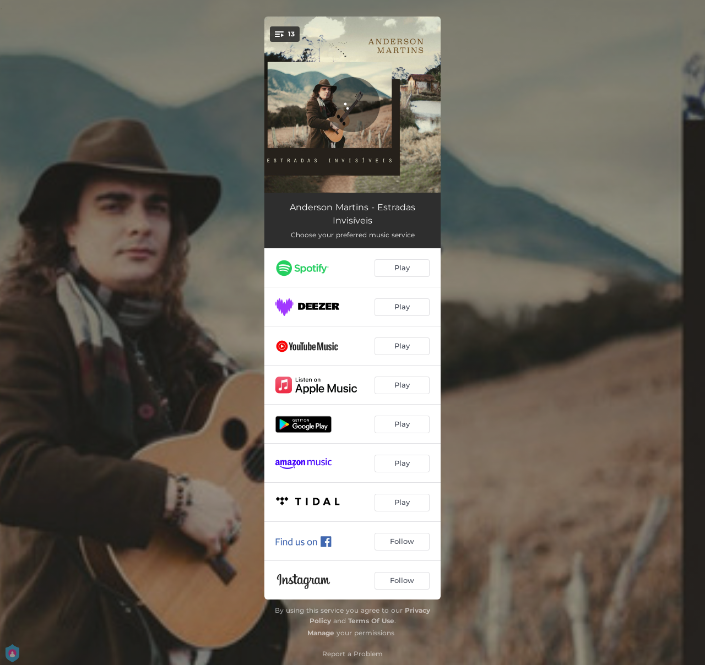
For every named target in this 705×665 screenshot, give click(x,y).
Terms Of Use (371, 621)
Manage (320, 633)
